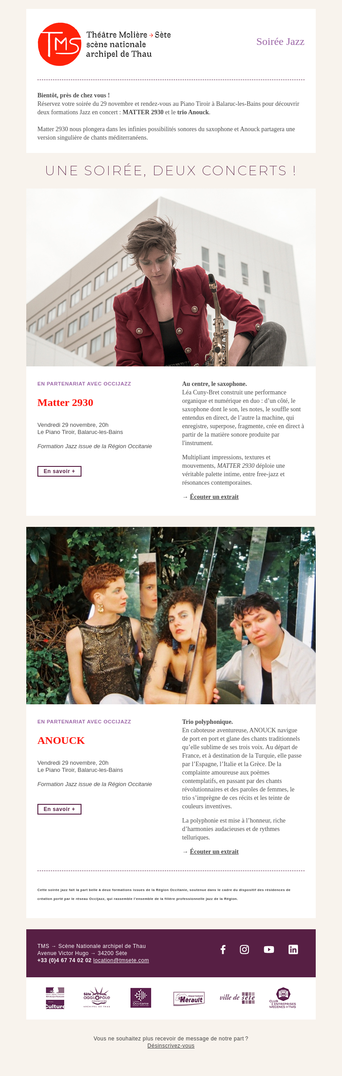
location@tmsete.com (121, 960)
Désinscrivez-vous (171, 1046)
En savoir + (59, 471)
